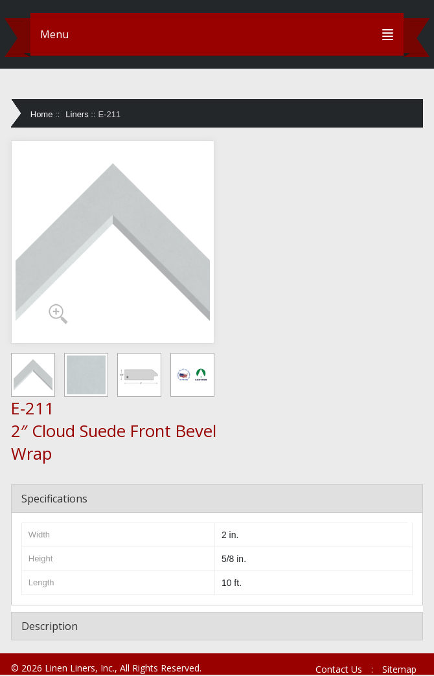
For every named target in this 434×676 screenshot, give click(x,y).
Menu (54, 34)
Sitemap (399, 669)
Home (41, 114)
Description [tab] (49, 626)
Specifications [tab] (54, 498)
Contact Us (338, 669)
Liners (76, 114)
